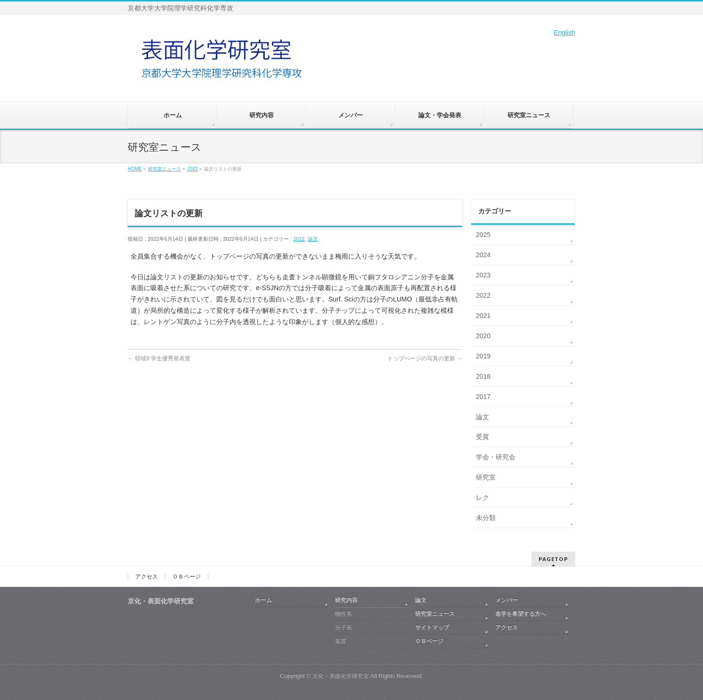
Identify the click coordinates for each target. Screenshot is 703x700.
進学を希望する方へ (520, 613)
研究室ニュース (435, 613)
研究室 (486, 477)
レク (482, 497)
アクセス (146, 576)
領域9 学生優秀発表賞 (159, 358)
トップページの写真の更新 (424, 358)
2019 (483, 356)
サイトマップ (432, 627)
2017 (483, 396)
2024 (483, 255)
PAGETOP (553, 559)
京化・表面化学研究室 (340, 676)
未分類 (486, 517)
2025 (483, 234)
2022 (298, 239)
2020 (483, 336)
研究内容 (346, 600)
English (564, 32)
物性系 (343, 613)
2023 (483, 275)
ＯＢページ (186, 576)
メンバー (506, 600)
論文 (313, 239)
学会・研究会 (495, 457)
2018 (483, 376)
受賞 (482, 436)
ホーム (263, 600)
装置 (340, 641)
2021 (483, 315)
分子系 (343, 627)
